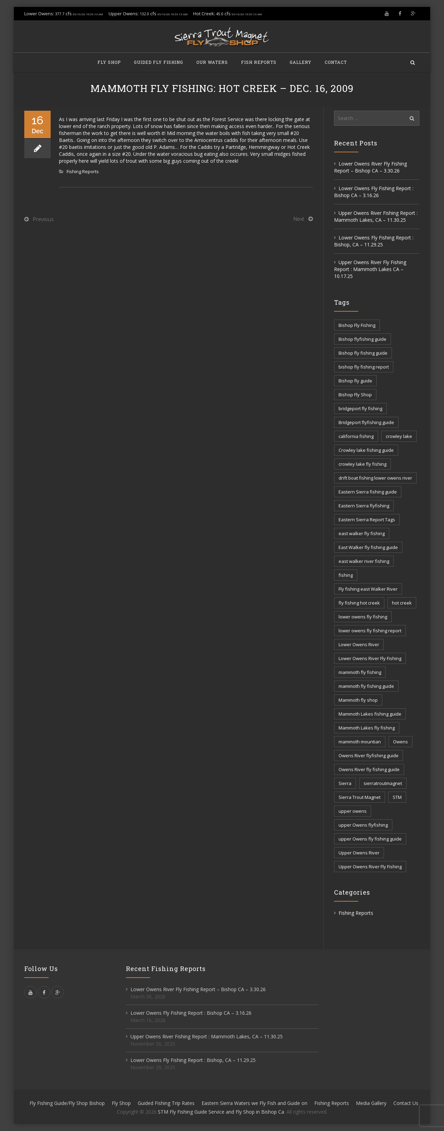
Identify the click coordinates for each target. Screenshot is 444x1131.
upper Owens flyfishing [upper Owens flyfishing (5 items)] (363, 825)
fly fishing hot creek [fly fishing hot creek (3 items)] (359, 603)
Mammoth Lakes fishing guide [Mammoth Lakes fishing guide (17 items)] (370, 714)
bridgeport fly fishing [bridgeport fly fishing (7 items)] (360, 408)
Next (298, 218)
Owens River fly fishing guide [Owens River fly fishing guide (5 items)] (369, 769)
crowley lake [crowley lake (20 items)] (399, 436)
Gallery (300, 62)
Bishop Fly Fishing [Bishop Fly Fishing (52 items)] (357, 325)
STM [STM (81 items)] (397, 797)
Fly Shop (109, 62)
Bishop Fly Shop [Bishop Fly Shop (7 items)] (355, 394)
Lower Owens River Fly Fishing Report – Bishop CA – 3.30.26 (370, 167)
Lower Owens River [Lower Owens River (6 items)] (359, 644)
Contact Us (405, 1103)
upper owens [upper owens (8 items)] (353, 811)
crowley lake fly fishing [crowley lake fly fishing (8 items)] (362, 464)
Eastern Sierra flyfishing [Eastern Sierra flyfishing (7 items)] (364, 506)
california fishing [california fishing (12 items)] (356, 436)
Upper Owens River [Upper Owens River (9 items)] (359, 853)
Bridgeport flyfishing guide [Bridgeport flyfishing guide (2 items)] (366, 422)
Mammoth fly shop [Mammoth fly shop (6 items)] (358, 700)
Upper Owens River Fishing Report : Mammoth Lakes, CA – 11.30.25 (376, 216)
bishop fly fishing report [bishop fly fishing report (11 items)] (364, 367)
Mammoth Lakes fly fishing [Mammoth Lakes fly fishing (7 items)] (367, 728)
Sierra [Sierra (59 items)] (345, 783)
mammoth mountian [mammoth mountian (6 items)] (360, 741)
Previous (43, 219)
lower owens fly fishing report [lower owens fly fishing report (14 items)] (370, 630)
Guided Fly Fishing (158, 62)
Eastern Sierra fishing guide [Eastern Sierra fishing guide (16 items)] (368, 492)
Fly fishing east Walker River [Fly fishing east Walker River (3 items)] (368, 589)
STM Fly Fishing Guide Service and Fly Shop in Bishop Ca (221, 1111)
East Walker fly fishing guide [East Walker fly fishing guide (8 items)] (368, 547)
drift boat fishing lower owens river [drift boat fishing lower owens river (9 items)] (375, 478)
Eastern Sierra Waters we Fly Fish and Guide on (254, 1103)
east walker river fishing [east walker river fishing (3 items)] (364, 561)
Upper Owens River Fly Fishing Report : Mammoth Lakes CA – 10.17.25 (370, 269)
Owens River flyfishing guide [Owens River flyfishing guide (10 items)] (369, 755)
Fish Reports (258, 62)
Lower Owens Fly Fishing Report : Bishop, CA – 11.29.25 (373, 241)
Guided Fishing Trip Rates (166, 1103)
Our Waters (212, 62)
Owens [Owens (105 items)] (400, 741)
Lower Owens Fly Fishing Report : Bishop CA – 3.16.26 (373, 192)
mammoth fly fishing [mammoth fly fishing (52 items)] (360, 672)
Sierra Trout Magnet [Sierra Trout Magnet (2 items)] (360, 797)
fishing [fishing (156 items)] (346, 575)
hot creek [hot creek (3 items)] (402, 603)
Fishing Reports (83, 171)
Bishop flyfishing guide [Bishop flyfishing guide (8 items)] (362, 339)
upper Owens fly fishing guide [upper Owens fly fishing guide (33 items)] (370, 839)
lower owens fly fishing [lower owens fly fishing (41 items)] (363, 617)
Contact (336, 62)
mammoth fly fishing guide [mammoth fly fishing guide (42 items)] (366, 686)
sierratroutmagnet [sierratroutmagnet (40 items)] (383, 783)
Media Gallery (371, 1103)
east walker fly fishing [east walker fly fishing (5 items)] (362, 533)
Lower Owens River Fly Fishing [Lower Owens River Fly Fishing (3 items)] (370, 658)
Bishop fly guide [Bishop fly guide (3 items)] (355, 381)
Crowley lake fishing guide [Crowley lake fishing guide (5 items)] (366, 450)
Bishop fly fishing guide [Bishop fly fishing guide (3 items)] (363, 353)
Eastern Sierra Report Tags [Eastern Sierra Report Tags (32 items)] (367, 519)
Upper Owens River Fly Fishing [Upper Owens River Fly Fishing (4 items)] (370, 866)
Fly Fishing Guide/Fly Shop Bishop (67, 1103)
